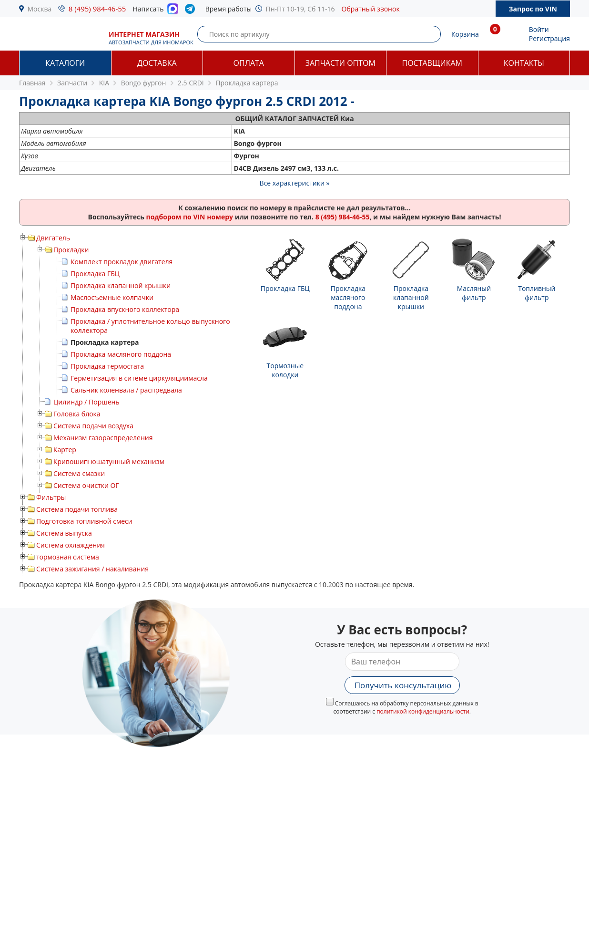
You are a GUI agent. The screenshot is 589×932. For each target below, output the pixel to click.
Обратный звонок (371, 8)
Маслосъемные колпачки (112, 297)
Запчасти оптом (340, 63)
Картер (64, 449)
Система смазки (79, 473)
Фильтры (51, 497)
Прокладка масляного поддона (121, 354)
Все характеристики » (295, 182)
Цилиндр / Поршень (86, 401)
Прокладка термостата (107, 366)
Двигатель (53, 237)
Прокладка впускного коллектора (125, 309)
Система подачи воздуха (93, 425)
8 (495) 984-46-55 (97, 8)
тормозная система (67, 556)
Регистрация (549, 38)
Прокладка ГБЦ (95, 273)
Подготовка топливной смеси (84, 521)
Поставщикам (432, 63)
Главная (32, 82)
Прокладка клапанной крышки (121, 285)
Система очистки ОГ (86, 485)
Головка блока (77, 413)
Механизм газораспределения (102, 437)
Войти (539, 29)
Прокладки (71, 249)
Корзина (465, 34)
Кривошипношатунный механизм (108, 461)
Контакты (524, 63)
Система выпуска (64, 533)
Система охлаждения (70, 544)
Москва (40, 8)
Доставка (157, 63)
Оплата (249, 63)
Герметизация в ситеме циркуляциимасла (139, 378)
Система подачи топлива (77, 509)
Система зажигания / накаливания (92, 568)
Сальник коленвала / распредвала (126, 389)
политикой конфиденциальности (422, 711)
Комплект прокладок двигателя (122, 261)
